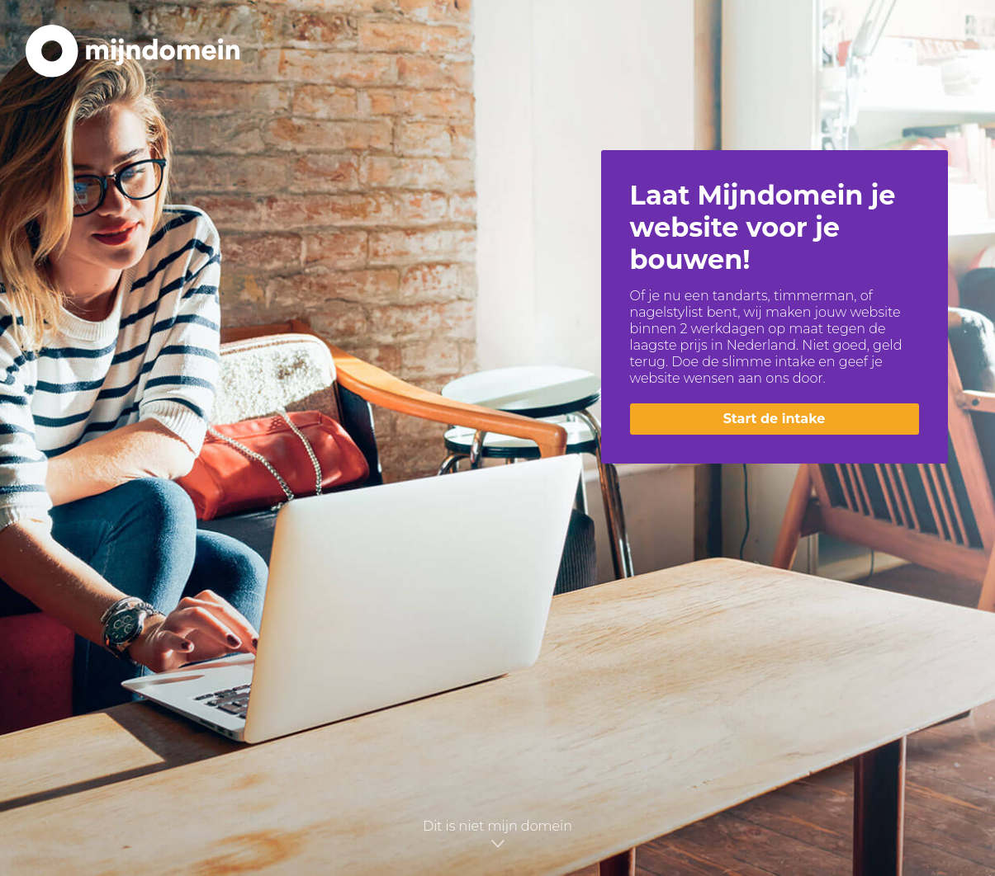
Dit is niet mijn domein (497, 832)
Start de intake (774, 418)
